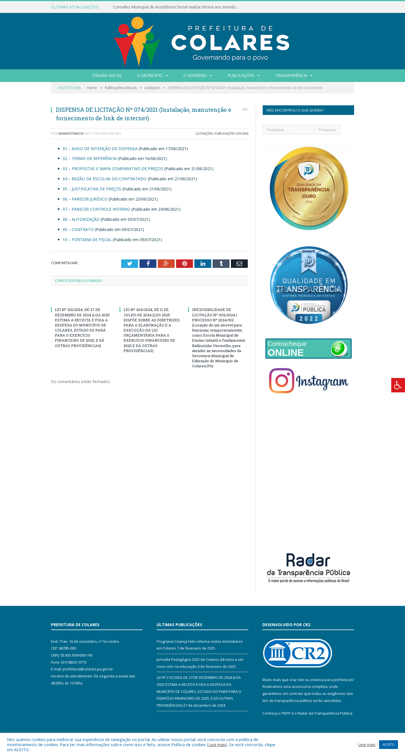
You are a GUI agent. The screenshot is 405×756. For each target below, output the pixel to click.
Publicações (241, 75)
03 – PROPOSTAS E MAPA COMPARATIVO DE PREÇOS (113, 168)
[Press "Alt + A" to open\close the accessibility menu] (398, 385)
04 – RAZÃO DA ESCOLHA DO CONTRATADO (105, 178)
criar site (296, 679)
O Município (150, 75)
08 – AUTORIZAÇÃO (81, 219)
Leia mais (217, 744)
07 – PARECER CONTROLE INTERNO (96, 209)
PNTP (286, 713)
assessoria (301, 686)
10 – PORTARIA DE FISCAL (87, 239)
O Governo (195, 75)
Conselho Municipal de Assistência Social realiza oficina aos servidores (177, 7)
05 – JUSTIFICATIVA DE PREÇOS (92, 189)
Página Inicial (107, 75)
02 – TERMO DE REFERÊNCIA (90, 158)
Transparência (291, 75)
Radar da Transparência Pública (325, 713)
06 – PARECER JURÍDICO (85, 199)
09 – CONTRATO (78, 229)
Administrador (71, 133)
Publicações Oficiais (231, 133)
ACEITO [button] (388, 744)
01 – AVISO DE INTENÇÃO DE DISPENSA (100, 148)
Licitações (204, 133)
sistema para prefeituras (331, 679)
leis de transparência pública (287, 700)
